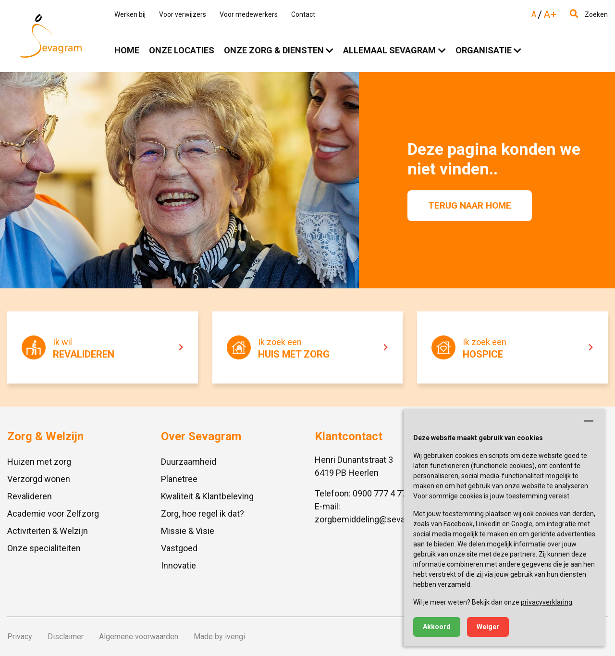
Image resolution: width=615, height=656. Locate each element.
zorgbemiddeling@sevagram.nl (374, 519)
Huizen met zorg (39, 462)
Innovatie (178, 565)
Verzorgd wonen (38, 479)
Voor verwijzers (182, 14)
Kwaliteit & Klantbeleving (207, 496)
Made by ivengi (219, 636)
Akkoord (437, 627)
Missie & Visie (187, 531)
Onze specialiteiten (44, 548)
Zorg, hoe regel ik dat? (202, 513)
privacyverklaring (546, 602)
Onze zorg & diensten (274, 50)
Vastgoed (179, 548)
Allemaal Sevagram (389, 50)
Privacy (19, 636)
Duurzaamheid (188, 462)
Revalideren (29, 496)
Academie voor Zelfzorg (53, 513)
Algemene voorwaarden (138, 636)
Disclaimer (66, 636)
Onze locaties (181, 50)
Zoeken (589, 14)
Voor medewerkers (249, 14)
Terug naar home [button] (469, 205)
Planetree (179, 479)
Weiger (488, 627)
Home (126, 50)
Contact (303, 14)
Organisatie (483, 50)
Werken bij (130, 14)
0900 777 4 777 (382, 493)
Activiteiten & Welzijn (47, 531)
